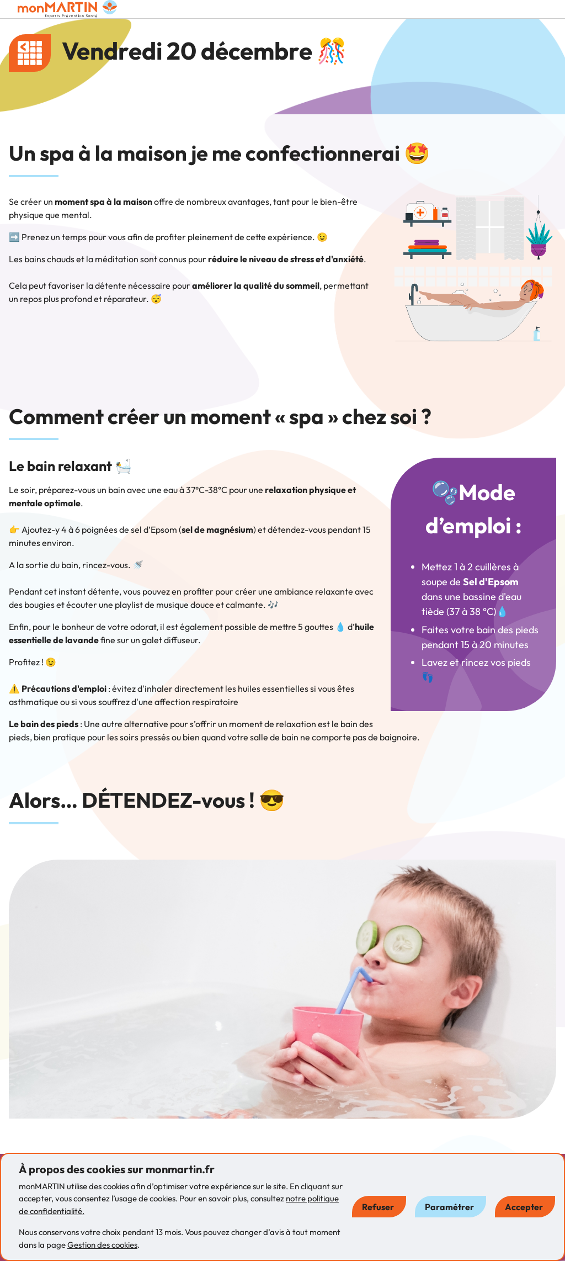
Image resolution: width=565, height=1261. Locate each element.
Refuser (378, 1206)
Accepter (524, 1206)
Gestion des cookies (102, 1244)
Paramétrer (449, 1206)
